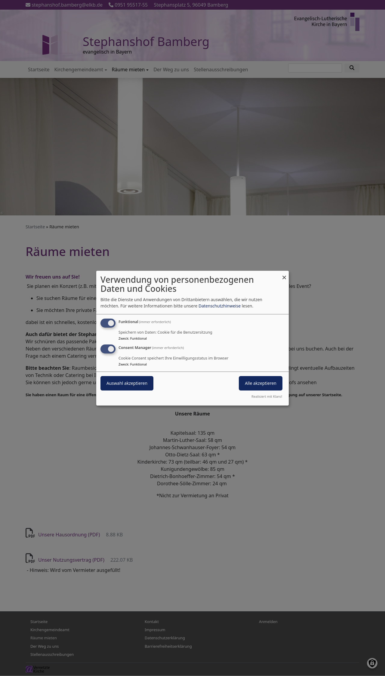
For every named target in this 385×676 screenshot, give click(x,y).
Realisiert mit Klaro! (266, 396)
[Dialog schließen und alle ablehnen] (284, 274)
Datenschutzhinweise (220, 306)
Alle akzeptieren (260, 383)
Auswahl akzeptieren (126, 383)
